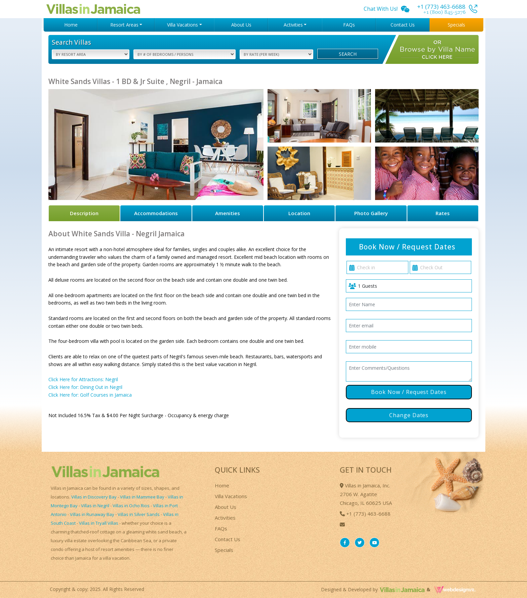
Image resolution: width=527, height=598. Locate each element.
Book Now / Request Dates (409, 392)
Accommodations (156, 213)
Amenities (227, 213)
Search (348, 54)
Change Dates (409, 415)
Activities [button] (293, 25)
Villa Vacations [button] (182, 25)
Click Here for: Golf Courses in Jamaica (90, 395)
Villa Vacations (231, 496)
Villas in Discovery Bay (94, 497)
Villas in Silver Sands (139, 514)
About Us (241, 25)
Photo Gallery (371, 213)
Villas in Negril (95, 506)
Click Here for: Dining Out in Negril (85, 387)
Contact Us (403, 25)
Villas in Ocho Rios (131, 506)
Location (299, 213)
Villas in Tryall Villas (98, 523)
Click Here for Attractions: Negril (83, 379)
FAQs (349, 25)
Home (71, 25)
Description (84, 213)
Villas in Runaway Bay (92, 514)
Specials (456, 25)
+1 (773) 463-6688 (365, 513)
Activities (225, 517)
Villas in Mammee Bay (142, 497)
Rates (443, 213)
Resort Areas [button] (124, 25)
